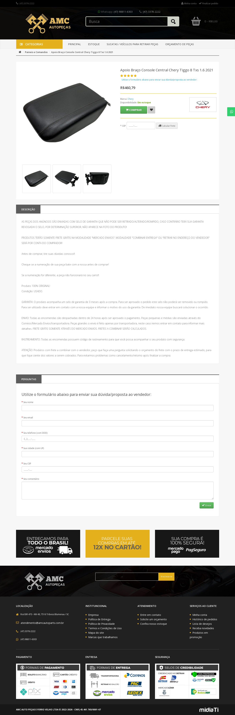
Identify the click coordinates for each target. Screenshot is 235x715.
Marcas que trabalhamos (103, 637)
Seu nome (28, 402)
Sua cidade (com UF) (33, 448)
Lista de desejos (202, 623)
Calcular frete (166, 125)
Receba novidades (203, 628)
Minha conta (199, 615)
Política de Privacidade (101, 623)
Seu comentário (31, 478)
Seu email (28, 417)
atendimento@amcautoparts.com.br (42, 623)
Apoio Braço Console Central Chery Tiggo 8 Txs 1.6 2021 (82, 52)
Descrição (28, 209)
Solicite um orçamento (153, 619)
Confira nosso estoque (153, 623)
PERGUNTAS (28, 379)
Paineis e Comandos (36, 52)
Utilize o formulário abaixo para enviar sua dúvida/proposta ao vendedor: (159, 79)
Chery (130, 98)
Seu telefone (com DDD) (35, 432)
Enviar (206, 505)
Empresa (93, 615)
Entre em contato (150, 615)
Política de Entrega (99, 619)
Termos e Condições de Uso (105, 628)
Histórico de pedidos (204, 619)
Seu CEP (27, 463)
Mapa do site (96, 632)
